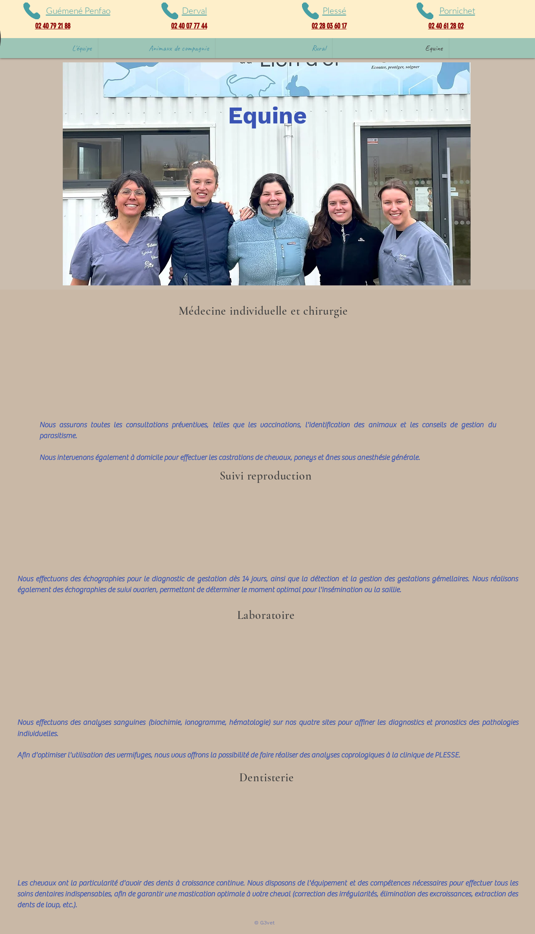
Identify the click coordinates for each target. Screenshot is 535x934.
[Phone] (31, 11)
